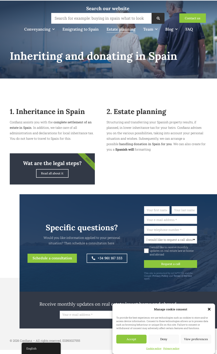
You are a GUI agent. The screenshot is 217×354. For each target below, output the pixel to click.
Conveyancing (39, 29)
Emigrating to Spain (80, 29)
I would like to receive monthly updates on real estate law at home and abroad (185, 253)
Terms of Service (196, 278)
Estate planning (121, 29)
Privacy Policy (174, 278)
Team (150, 29)
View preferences (196, 339)
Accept (131, 339)
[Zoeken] (158, 18)
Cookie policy (153, 348)
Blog (171, 29)
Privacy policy (171, 348)
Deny (163, 339)
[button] (209, 309)
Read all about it (52, 174)
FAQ (189, 29)
